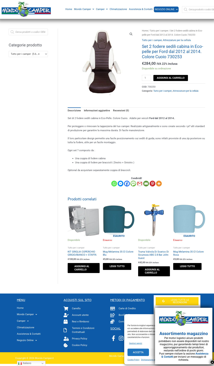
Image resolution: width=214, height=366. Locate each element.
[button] (84, 9)
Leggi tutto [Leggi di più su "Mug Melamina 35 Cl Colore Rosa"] (187, 266)
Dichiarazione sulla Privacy (153, 360)
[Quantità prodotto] (146, 78)
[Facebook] (127, 183)
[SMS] (133, 183)
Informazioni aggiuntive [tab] (97, 110)
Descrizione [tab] (74, 110)
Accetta (138, 352)
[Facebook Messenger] (120, 183)
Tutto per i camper (159, 30)
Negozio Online (166, 9)
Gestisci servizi (135, 343)
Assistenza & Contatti (140, 9)
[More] (159, 183)
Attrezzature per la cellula (177, 40)
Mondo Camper (84, 9)
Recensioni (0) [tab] (121, 110)
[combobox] (28, 54)
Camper (101, 9)
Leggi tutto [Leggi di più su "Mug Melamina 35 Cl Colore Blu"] (117, 266)
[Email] (146, 183)
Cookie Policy (133, 360)
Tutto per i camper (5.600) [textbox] (25, 54)
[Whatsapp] (114, 183)
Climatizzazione (118, 9)
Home (68, 9)
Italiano (24, 363)
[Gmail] (140, 183)
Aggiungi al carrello (171, 77)
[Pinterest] (152, 183)
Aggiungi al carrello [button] (81, 268)
